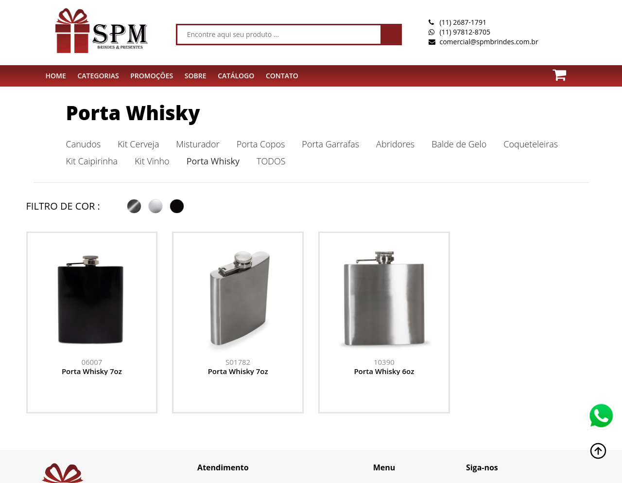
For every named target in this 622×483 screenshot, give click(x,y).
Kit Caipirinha (92, 161)
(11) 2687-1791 (462, 22)
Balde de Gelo (459, 144)
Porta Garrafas (330, 144)
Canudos (83, 144)
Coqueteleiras (530, 144)
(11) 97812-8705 (464, 31)
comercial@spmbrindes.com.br (488, 41)
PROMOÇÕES (151, 75)
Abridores (395, 144)
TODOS (271, 161)
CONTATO (282, 75)
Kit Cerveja (138, 144)
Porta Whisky (133, 112)
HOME (56, 75)
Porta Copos (261, 144)
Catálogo (236, 75)
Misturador (197, 144)
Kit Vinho (152, 161)
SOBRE (196, 75)
